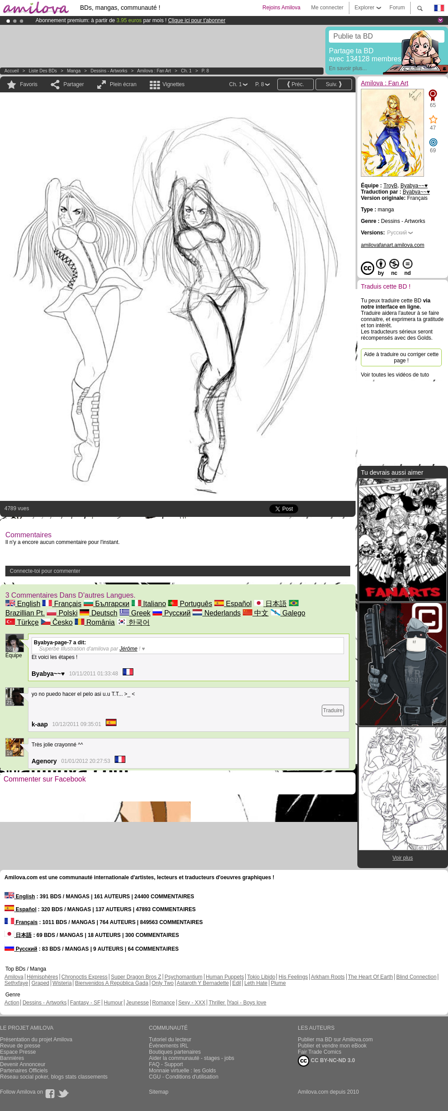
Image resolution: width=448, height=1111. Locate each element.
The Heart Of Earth (370, 977)
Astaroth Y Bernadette (202, 983)
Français (61, 603)
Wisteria (62, 983)
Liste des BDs (43, 70)
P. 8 (205, 70)
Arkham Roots (328, 977)
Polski (62, 613)
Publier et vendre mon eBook (332, 1046)
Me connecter (327, 7)
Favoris (28, 84)
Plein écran (123, 84)
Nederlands (216, 613)
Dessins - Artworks (109, 70)
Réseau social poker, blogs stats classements (54, 1077)
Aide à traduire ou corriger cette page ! (401, 357)
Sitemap (158, 1092)
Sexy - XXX (191, 1003)
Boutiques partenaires (175, 1052)
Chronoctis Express (84, 977)
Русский (171, 613)
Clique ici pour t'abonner (196, 20)
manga (74, 70)
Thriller (217, 1003)
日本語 (270, 603)
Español (233, 603)
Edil (236, 983)
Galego (288, 613)
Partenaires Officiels (24, 1070)
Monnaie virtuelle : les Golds (182, 1070)
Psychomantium (183, 977)
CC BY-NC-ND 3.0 (326, 1061)
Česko (57, 622)
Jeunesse (137, 1003)
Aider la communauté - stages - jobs (191, 1058)
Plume (278, 983)
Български (107, 603)
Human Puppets (225, 977)
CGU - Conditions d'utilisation (183, 1077)
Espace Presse (18, 1052)
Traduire (333, 710)
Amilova (14, 977)
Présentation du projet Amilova (36, 1039)
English (22, 603)
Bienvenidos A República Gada (111, 983)
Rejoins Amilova (281, 7)
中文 (255, 613)
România (95, 622)
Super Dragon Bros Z (136, 977)
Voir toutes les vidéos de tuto (395, 375)
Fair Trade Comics (319, 1052)
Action (11, 1003)
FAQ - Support (166, 1064)
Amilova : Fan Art (154, 70)
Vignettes (173, 84)
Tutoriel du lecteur (170, 1039)
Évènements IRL (168, 1046)
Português (190, 603)
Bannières (12, 1058)
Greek (135, 613)
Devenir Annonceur (22, 1064)
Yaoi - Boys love (247, 1003)
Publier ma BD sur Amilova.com (335, 1039)
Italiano (149, 603)
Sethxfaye (16, 983)
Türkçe (22, 622)
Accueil (11, 70)
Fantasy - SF (85, 1003)
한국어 (133, 622)
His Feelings (293, 977)
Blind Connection (416, 977)
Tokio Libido (261, 977)
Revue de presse (20, 1046)
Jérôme (128, 649)
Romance (163, 1003)
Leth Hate (256, 983)
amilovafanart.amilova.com (392, 245)
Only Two (163, 983)
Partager (74, 84)
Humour (113, 1003)
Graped (40, 983)
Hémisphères (42, 977)
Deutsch (98, 613)
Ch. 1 (186, 70)
